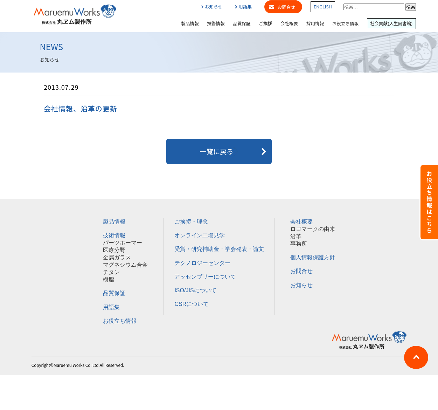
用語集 (243, 7)
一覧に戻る (219, 151)
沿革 (295, 236)
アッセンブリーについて (205, 277)
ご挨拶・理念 (191, 222)
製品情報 (190, 23)
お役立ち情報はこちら (429, 202)
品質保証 (242, 23)
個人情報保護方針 (312, 257)
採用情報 (315, 23)
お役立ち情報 (345, 23)
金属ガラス (117, 257)
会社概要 (289, 23)
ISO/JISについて (195, 290)
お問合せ (286, 7)
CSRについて (191, 304)
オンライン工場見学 (199, 235)
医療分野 (114, 250)
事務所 (298, 244)
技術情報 (216, 23)
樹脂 (108, 279)
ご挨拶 (265, 23)
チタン (111, 272)
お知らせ (211, 7)
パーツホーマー (122, 243)
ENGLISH (323, 7)
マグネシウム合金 (125, 265)
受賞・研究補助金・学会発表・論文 (219, 249)
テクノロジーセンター (202, 263)
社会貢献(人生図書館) (391, 23)
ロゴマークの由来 (312, 229)
